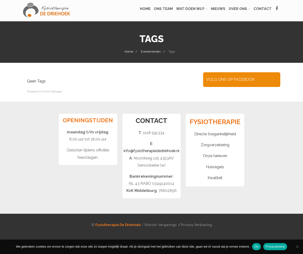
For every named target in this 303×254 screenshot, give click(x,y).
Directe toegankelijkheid (215, 134)
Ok (256, 246)
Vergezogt (167, 225)
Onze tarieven (215, 156)
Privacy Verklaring (196, 225)
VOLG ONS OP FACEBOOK (230, 79)
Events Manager (52, 91)
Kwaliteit (215, 178)
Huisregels (215, 167)
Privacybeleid (275, 246)
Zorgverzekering (215, 145)
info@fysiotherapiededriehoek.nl (151, 151)
